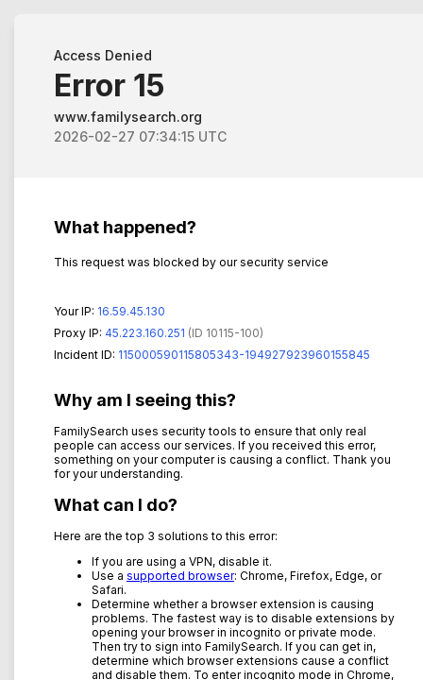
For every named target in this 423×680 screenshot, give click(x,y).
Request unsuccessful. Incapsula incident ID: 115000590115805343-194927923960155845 (211, 340)
